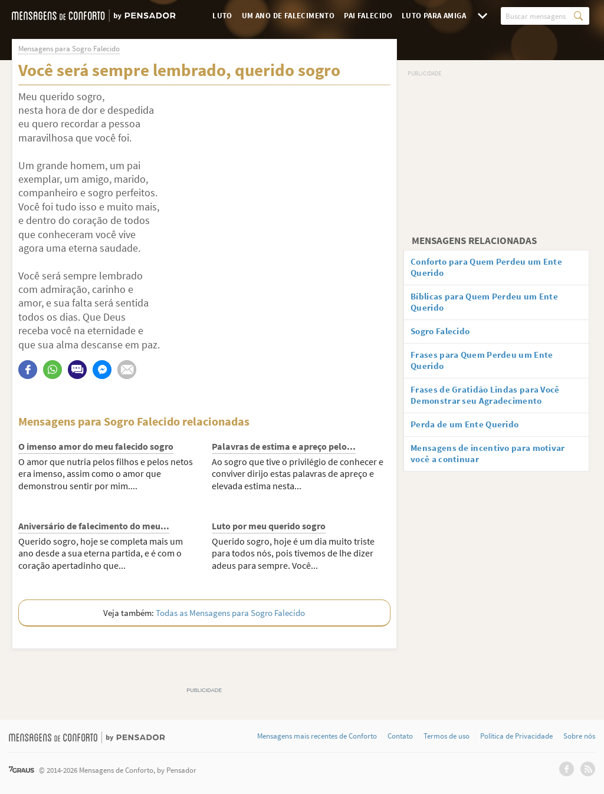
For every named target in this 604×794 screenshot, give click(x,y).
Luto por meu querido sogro (269, 526)
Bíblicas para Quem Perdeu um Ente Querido (490, 306)
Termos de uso (447, 736)
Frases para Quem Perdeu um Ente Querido (486, 367)
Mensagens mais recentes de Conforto (317, 736)
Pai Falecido (368, 16)
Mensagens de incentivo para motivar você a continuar (493, 465)
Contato (400, 736)
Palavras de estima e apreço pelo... (284, 446)
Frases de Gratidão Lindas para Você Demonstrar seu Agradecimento (490, 404)
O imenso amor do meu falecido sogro (95, 446)
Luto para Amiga (434, 16)
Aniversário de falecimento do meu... (93, 526)
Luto (222, 16)
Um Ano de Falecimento (288, 16)
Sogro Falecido (445, 336)
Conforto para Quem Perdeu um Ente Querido (492, 268)
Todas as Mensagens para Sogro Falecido (230, 612)
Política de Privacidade (516, 736)
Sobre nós (579, 736)
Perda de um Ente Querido (469, 434)
